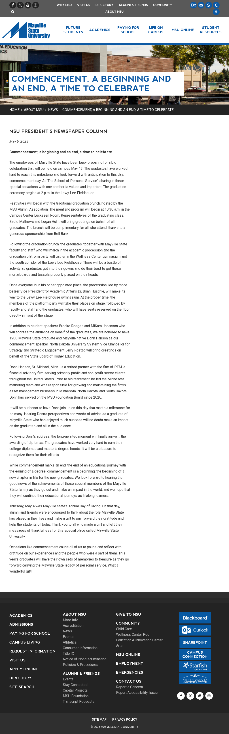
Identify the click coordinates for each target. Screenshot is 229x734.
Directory (104, 5)
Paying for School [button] (128, 30)
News (53, 110)
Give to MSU (128, 614)
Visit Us (83, 5)
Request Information (32, 651)
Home (14, 110)
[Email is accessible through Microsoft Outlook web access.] (201, 5)
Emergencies (129, 672)
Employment (129, 663)
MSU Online (128, 654)
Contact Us (128, 681)
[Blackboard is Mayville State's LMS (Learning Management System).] (193, 5)
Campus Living (24, 642)
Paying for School (29, 633)
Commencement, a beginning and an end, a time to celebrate (118, 110)
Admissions (21, 624)
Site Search (21, 687)
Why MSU (64, 5)
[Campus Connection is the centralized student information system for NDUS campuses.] (216, 5)
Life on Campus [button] (155, 30)
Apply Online (23, 669)
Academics (20, 615)
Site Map (99, 719)
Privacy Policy (124, 719)
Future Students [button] (73, 30)
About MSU (114, 11)
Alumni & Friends (133, 5)
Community (162, 5)
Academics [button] (99, 30)
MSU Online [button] (183, 30)
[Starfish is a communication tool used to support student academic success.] (216, 11)
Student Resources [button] (211, 30)
